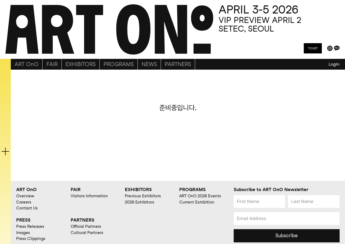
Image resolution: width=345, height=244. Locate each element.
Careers (23, 202)
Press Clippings (30, 238)
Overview (25, 196)
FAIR (52, 64)
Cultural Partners (87, 232)
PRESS (23, 220)
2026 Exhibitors (139, 202)
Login (334, 64)
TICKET (313, 48)
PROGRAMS (119, 64)
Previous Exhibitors (143, 196)
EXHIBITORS (80, 64)
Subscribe (286, 235)
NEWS (149, 64)
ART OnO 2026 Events (200, 196)
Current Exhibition (196, 202)
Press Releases (30, 226)
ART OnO (27, 64)
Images (23, 232)
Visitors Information (89, 196)
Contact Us (27, 208)
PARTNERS (178, 64)
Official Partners (86, 226)
